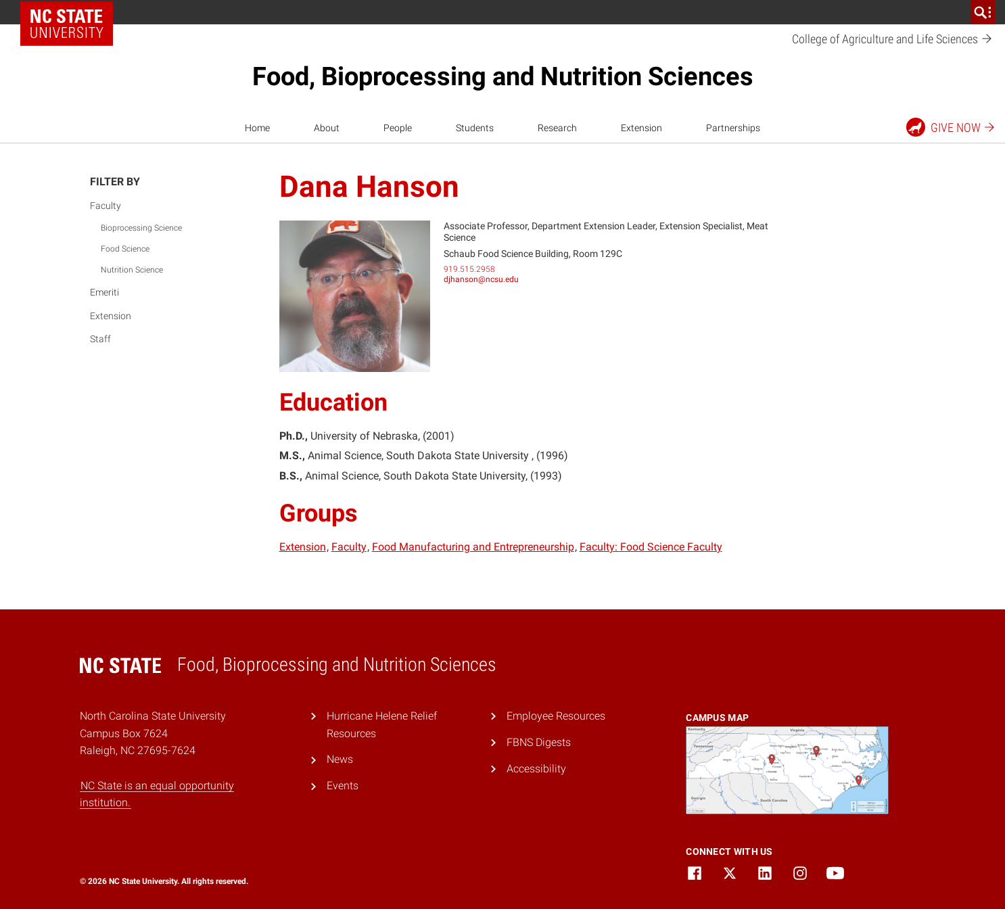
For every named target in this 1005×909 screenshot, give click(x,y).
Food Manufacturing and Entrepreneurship (473, 546)
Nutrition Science (132, 270)
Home (257, 127)
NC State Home (71, 12)
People (397, 127)
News (340, 759)
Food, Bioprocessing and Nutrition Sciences (502, 76)
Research (557, 127)
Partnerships (733, 127)
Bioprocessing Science (141, 228)
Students (475, 127)
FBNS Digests (539, 742)
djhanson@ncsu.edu (481, 279)
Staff (100, 338)
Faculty (105, 205)
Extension (641, 127)
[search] (983, 12)
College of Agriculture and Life (892, 39)
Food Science (125, 249)
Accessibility (536, 768)
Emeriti (104, 292)
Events (342, 785)
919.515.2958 (469, 269)
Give (951, 127)
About (327, 127)
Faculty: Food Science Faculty (651, 546)
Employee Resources (556, 715)
